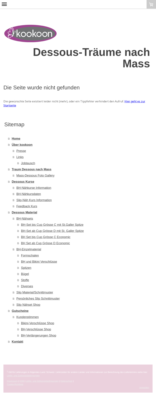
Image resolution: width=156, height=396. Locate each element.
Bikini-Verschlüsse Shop (37, 323)
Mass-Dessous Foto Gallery (35, 175)
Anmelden (144, 387)
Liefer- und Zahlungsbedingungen (23, 375)
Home (16, 138)
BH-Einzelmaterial (28, 249)
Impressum (12, 381)
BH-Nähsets (24, 218)
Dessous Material (24, 212)
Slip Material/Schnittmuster (34, 292)
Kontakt (17, 341)
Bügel (25, 274)
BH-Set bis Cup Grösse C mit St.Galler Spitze (52, 224)
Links (20, 157)
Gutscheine (20, 311)
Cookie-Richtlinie (15, 384)
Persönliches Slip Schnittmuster (38, 298)
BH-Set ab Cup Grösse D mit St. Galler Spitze (52, 231)
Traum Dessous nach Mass (31, 169)
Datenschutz (66, 381)
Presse (21, 151)
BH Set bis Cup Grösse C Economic (45, 237)
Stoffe (25, 280)
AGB (21, 381)
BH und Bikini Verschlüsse (39, 261)
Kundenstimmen (27, 317)
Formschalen (30, 255)
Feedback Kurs (26, 206)
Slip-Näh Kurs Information (34, 200)
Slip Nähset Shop (28, 304)
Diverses (27, 286)
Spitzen (26, 268)
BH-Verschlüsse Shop (36, 329)
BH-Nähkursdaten (28, 194)
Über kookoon (22, 144)
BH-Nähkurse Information (33, 188)
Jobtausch (28, 163)
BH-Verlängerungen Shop (38, 335)
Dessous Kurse (23, 181)
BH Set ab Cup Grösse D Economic (45, 243)
